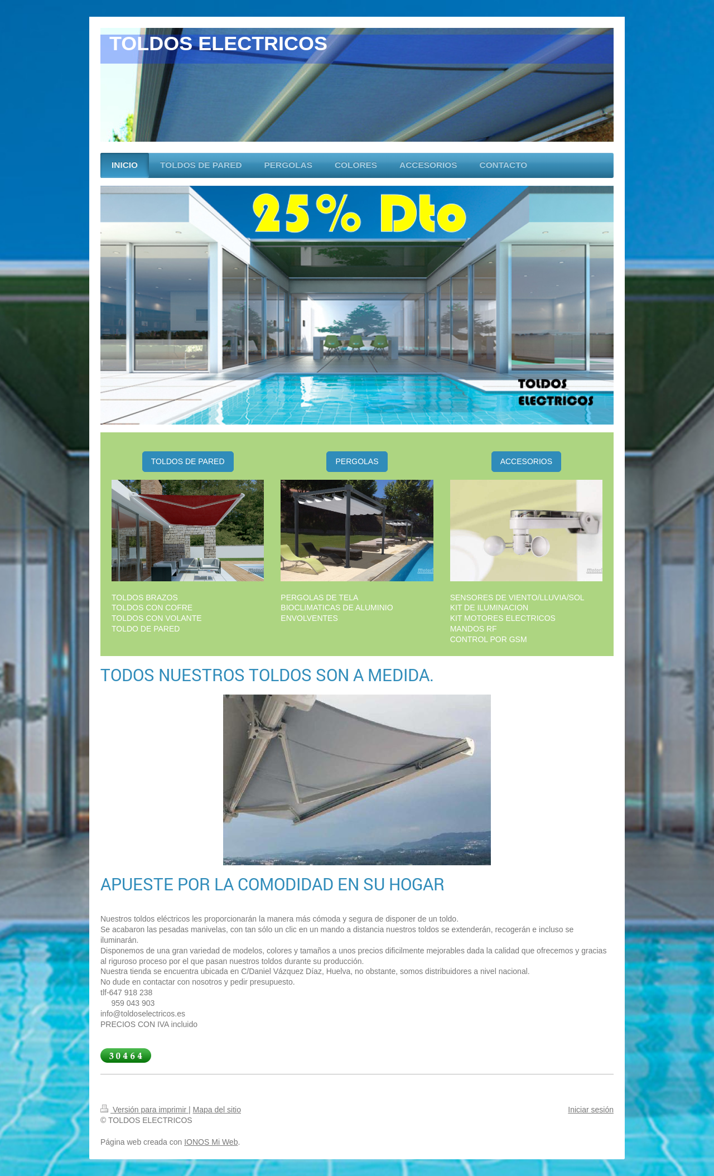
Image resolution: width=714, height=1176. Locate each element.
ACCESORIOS (526, 461)
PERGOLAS (356, 461)
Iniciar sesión (591, 1109)
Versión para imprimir (144, 1109)
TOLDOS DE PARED (188, 461)
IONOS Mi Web (211, 1142)
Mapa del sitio (217, 1109)
